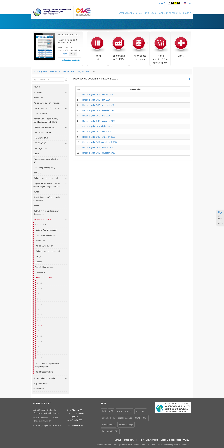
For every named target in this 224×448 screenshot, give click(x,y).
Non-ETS (37, 173)
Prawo (36, 206)
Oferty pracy (38, 389)
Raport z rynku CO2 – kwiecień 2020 (98, 110)
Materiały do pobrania (170, 13)
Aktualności (150, 13)
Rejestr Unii (38, 98)
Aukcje (36, 154)
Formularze (40, 272)
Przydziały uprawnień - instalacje (46, 103)
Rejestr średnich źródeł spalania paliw (160, 50)
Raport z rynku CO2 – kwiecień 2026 (68, 41)
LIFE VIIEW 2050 (40, 138)
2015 (39, 299)
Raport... (65, 54)
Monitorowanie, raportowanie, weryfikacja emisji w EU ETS (45, 120)
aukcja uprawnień (124, 411)
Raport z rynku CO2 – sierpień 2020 (98, 131)
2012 (39, 283)
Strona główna (126, 13)
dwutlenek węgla (126, 425)
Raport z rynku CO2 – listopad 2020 (98, 147)
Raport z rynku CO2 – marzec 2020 (98, 105)
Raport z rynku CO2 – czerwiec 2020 (98, 121)
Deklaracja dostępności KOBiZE (175, 440)
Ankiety (38, 262)
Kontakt (187, 13)
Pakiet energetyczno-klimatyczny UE (46, 160)
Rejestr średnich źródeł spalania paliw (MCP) (46, 198)
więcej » (73, 54)
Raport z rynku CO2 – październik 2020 (99, 142)
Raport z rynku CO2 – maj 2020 (96, 116)
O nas (139, 13)
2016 (39, 304)
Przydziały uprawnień (44, 246)
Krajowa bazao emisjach (139, 48)
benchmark (140, 411)
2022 (39, 336)
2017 (39, 309)
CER (145, 418)
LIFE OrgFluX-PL (40, 148)
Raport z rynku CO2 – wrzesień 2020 (98, 137)
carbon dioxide (108, 418)
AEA (111, 411)
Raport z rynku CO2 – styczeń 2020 (98, 94)
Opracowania (40, 225)
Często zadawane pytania (44, 378)
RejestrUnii (97, 48)
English (188, 3)
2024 (39, 346)
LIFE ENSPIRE (39, 143)
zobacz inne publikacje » (71, 60)
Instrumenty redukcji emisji (44, 167)
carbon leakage (125, 418)
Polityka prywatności (149, 440)
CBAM (181, 46)
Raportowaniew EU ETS (118, 48)
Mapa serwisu (130, 440)
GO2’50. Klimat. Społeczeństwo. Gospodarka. (46, 212)
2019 (39, 320)
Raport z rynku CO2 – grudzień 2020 (98, 153)
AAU (104, 411)
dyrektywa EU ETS (110, 431)
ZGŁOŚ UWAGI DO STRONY (220, 217)
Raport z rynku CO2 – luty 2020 (96, 100)
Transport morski (40, 113)
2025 (39, 352)
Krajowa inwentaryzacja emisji (45, 178)
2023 (39, 341)
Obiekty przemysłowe (44, 372)
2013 (39, 288)
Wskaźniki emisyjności (44, 267)
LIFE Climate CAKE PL (43, 132)
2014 (39, 293)
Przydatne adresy (40, 383)
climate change (108, 425)
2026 (39, 357)
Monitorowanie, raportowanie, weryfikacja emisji (47, 365)
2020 (39, 325)
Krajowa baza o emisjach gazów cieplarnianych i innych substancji (47, 185)
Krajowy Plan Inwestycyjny (44, 127)
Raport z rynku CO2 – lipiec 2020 (97, 126)
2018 (39, 315)
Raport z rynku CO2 (80, 71)
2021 (39, 331)
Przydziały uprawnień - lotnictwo (46, 108)
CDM (137, 418)
